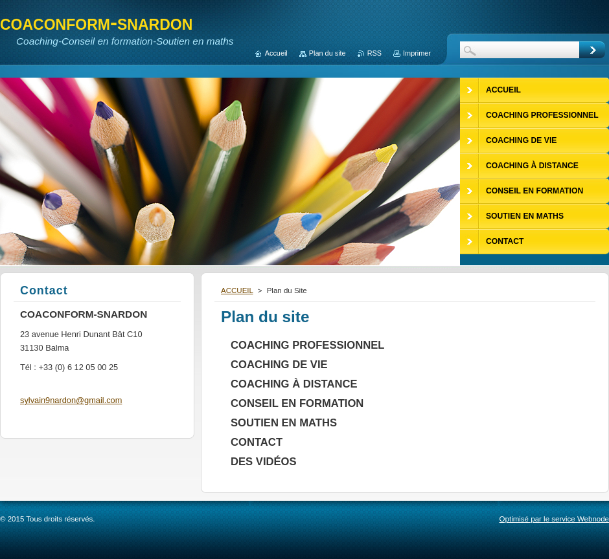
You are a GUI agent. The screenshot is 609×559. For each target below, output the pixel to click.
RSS (374, 53)
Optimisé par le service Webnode (554, 519)
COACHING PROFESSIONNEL (307, 345)
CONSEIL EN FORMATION (297, 403)
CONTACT (256, 442)
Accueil (276, 53)
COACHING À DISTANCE (294, 384)
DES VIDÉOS (264, 461)
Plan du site (327, 53)
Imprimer (417, 53)
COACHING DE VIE (279, 364)
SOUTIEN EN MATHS (284, 423)
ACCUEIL (237, 290)
